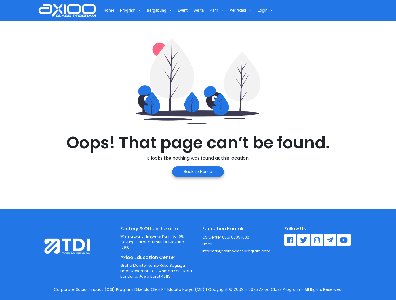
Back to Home (198, 171)
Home (108, 10)
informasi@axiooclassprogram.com (236, 251)
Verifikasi (241, 10)
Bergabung (159, 10)
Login (265, 10)
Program (130, 10)
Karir (217, 10)
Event (183, 10)
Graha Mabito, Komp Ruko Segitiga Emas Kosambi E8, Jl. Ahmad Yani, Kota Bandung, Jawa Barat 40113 (156, 271)
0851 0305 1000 (235, 237)
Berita (198, 10)
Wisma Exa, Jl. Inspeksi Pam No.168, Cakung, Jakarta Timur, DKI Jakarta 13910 (152, 242)
